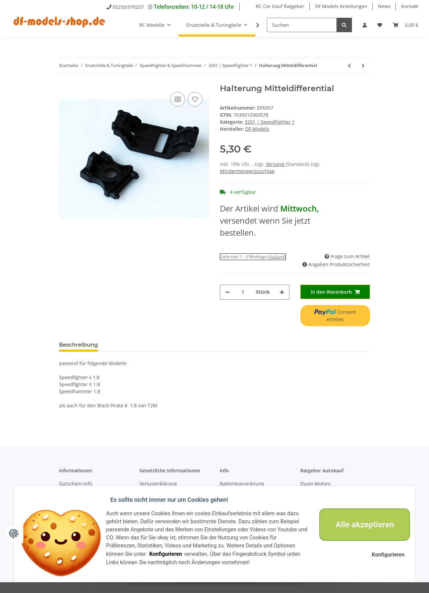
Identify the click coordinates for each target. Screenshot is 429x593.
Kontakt (409, 6)
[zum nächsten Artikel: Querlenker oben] (363, 65)
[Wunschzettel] (379, 25)
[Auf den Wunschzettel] (195, 99)
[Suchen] (302, 25)
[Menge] (243, 292)
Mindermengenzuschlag (247, 171)
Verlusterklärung (158, 483)
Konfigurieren (170, 554)
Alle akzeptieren (360, 524)
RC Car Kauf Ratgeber (280, 6)
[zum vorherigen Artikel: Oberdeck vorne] (349, 65)
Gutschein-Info (75, 483)
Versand (276, 164)
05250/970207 (128, 7)
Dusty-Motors (315, 483)
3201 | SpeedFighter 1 (270, 122)
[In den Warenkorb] (335, 292)
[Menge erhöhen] (281, 292)
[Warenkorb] (405, 25)
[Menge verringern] (227, 292)
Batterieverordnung (242, 483)
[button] (364, 25)
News (384, 6)
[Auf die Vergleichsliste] (177, 99)
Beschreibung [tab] (78, 345)
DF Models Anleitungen (341, 6)
